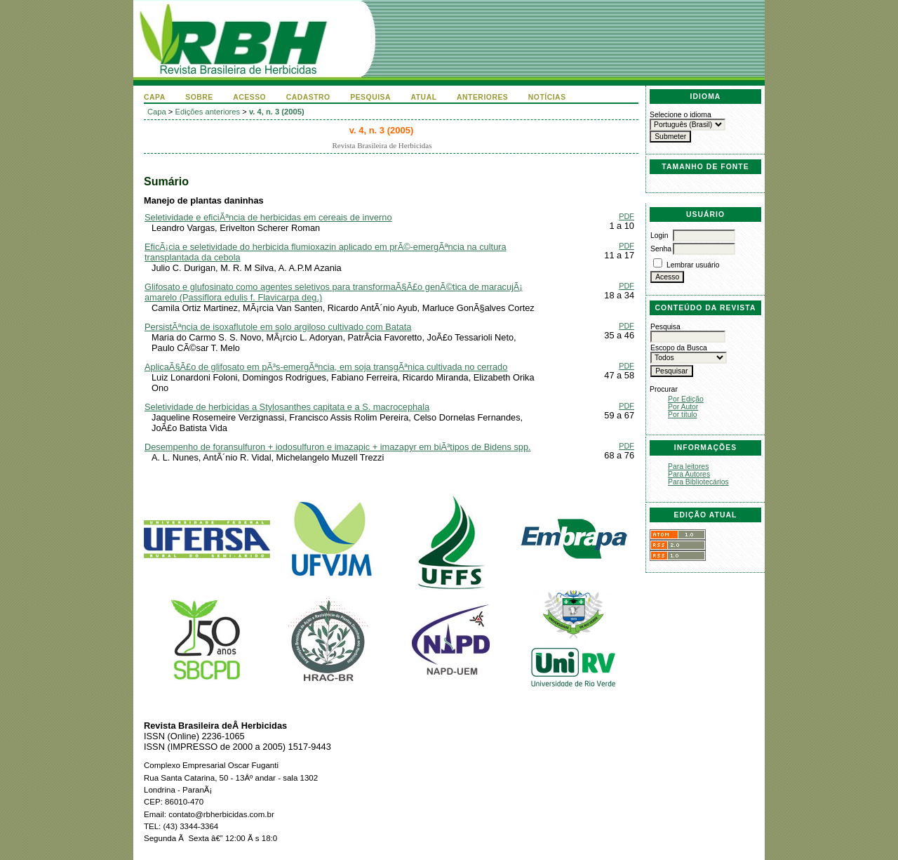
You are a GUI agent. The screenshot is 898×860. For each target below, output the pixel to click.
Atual (424, 97)
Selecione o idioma (680, 115)
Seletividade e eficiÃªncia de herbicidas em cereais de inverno (268, 217)
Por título (682, 414)
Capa (155, 97)
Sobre (199, 97)
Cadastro (308, 97)
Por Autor (683, 407)
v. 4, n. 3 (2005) (276, 111)
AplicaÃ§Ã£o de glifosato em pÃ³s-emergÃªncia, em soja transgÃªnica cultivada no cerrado (326, 367)
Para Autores (689, 474)
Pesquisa (370, 97)
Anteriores (482, 97)
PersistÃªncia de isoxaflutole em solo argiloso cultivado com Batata (278, 327)
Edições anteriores (208, 111)
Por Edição (686, 399)
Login (659, 235)
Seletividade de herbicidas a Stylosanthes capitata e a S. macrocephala (287, 407)
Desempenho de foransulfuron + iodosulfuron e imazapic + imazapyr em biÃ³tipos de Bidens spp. (338, 447)
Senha (660, 249)
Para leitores (688, 466)
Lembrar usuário (693, 265)
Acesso (249, 97)
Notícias (547, 97)
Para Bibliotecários (698, 482)
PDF (626, 216)
